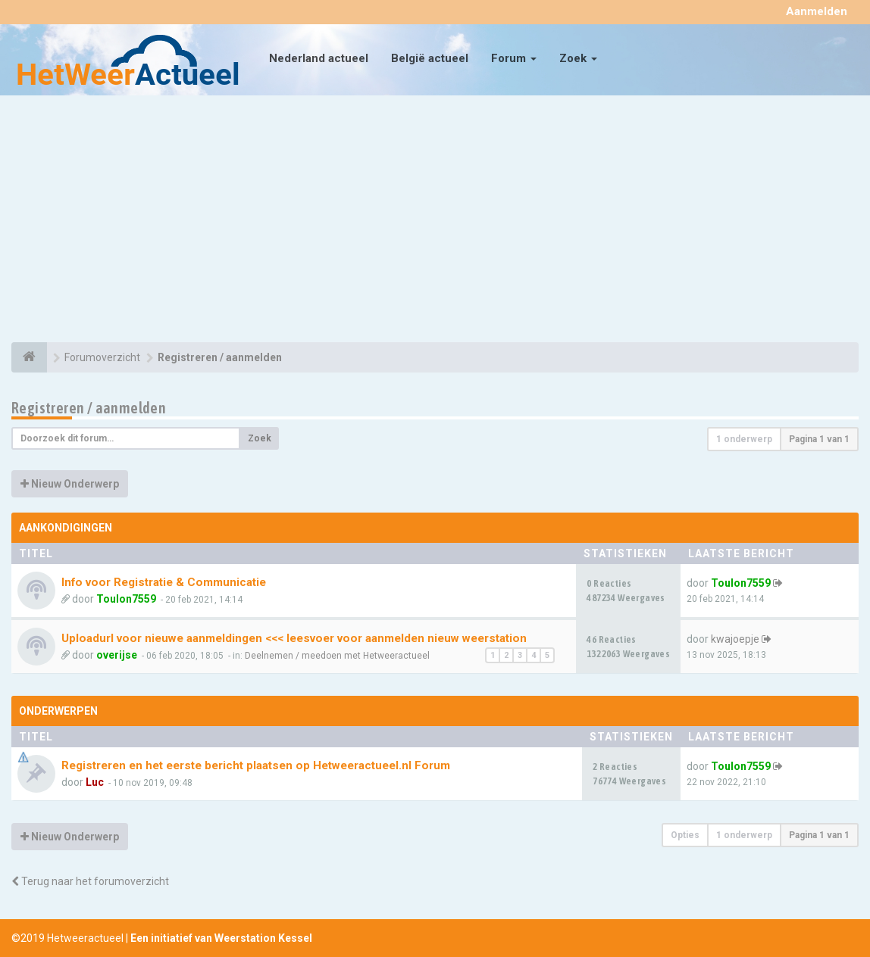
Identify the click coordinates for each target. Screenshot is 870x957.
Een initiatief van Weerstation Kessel (221, 938)
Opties (685, 835)
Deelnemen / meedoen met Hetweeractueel (337, 655)
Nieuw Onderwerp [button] (69, 484)
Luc (95, 782)
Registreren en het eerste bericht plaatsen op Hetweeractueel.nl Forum (255, 765)
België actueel (429, 58)
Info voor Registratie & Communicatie (163, 582)
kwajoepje (735, 639)
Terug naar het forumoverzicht (90, 881)
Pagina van (819, 439)
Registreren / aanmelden (88, 407)
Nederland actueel (318, 58)
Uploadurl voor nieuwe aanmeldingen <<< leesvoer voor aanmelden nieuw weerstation (294, 638)
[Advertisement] (435, 221)
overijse (116, 655)
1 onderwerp (744, 439)
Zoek (578, 58)
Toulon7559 (126, 599)
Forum (514, 58)
